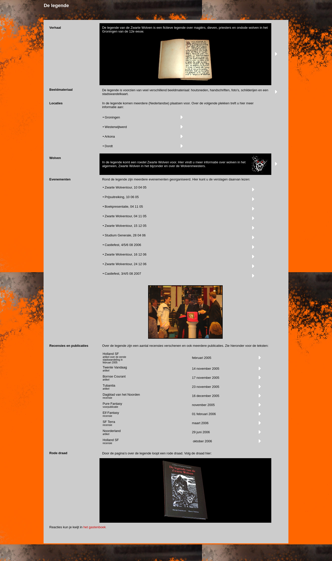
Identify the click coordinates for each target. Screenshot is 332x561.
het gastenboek (94, 527)
